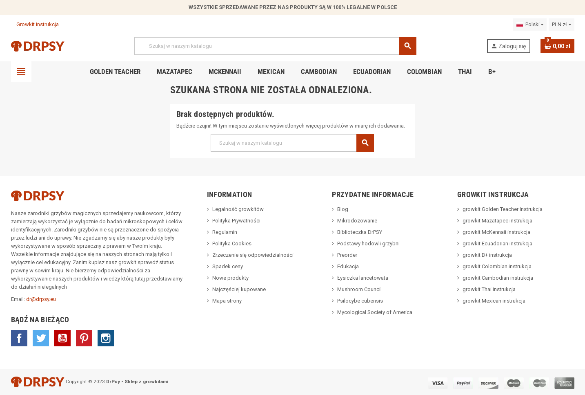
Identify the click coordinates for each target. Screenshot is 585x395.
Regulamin (224, 232)
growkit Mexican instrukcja (494, 301)
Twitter (41, 338)
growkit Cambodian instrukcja (498, 278)
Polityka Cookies (231, 243)
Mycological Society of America (374, 312)
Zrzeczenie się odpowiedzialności (253, 255)
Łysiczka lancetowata (362, 278)
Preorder (347, 255)
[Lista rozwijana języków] (530, 24)
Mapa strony (227, 301)
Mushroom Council (359, 289)
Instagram (106, 338)
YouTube (62, 338)
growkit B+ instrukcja (487, 255)
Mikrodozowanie (357, 221)
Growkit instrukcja (35, 24)
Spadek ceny (227, 266)
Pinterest (84, 338)
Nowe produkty (230, 278)
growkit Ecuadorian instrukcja (497, 243)
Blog (342, 209)
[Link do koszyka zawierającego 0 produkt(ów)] (557, 46)
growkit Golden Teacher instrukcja (503, 209)
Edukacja (348, 266)
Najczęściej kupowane (239, 289)
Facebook (19, 338)
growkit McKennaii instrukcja (496, 232)
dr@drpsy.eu (41, 299)
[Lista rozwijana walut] (561, 24)
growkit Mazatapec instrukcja (497, 221)
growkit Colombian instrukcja (497, 266)
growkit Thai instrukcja (489, 289)
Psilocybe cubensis (360, 301)
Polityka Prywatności (236, 221)
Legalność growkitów (238, 209)
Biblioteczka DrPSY (359, 232)
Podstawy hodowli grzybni (368, 243)
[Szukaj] (275, 46)
